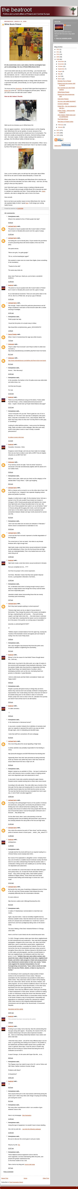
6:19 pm (10, 737)
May (59, 74)
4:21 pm (10, 651)
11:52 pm (11, 299)
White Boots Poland (12, 24)
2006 (58, 133)
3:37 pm (10, 458)
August (60, 71)
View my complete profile (64, 38)
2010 (58, 54)
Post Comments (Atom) (16, 1182)
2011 (58, 52)
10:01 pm (11, 1077)
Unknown (11, 344)
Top (19, 1145)
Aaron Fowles (12, 334)
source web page (30, 1164)
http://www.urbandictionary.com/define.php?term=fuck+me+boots (27, 360)
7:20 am (10, 340)
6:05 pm (10, 716)
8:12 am (10, 364)
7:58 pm (10, 1022)
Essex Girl (7, 90)
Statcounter (57, 145)
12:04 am (11, 557)
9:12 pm (10, 1101)
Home (25, 1178)
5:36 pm (10, 472)
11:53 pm (11, 1119)
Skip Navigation (26, 1115)
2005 (58, 135)
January (60, 127)
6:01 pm (10, 484)
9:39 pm (10, 222)
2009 (58, 57)
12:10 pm (11, 393)
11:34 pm (11, 824)
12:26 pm (11, 1132)
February (61, 124)
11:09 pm (11, 281)
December (61, 61)
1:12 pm (10, 441)
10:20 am (11, 374)
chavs (43, 191)
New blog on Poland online (65, 121)
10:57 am (11, 1013)
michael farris (12, 226)
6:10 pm (10, 517)
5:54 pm (10, 702)
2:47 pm (10, 600)
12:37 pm (11, 1148)
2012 (58, 49)
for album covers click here (16, 437)
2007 (58, 130)
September (61, 69)
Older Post (46, 1178)
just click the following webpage (31, 1129)
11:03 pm (11, 234)
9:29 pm (10, 765)
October (60, 66)
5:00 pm (10, 682)
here (27, 203)
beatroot (10, 285)
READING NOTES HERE (15, 1009)
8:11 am (10, 354)
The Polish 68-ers (63, 119)
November (61, 64)
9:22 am (10, 904)
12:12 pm (11, 407)
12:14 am (11, 883)
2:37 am (10, 1168)
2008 (58, 59)
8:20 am (10, 1087)
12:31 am (11, 313)
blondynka (19, 88)
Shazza (19, 147)
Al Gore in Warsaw (63, 103)
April (59, 76)
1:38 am (10, 331)
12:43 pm (11, 580)
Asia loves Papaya (63, 99)
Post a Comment (8, 1171)
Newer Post (4, 1178)
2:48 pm (10, 639)
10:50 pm (11, 796)
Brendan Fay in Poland (64, 81)
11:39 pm (11, 846)
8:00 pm (10, 1058)
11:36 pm (11, 836)
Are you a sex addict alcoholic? (67, 101)
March (60, 79)
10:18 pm (11, 529)
